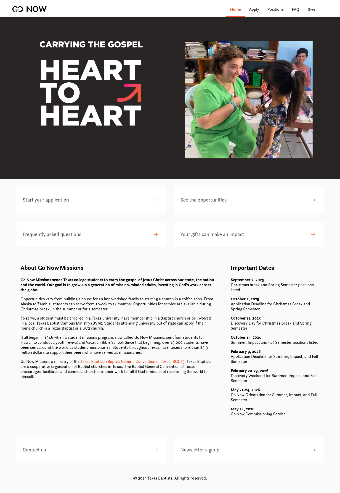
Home (235, 9)
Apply (254, 9)
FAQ (295, 9)
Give (311, 9)
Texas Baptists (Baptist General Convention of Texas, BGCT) (132, 361)
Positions (275, 9)
